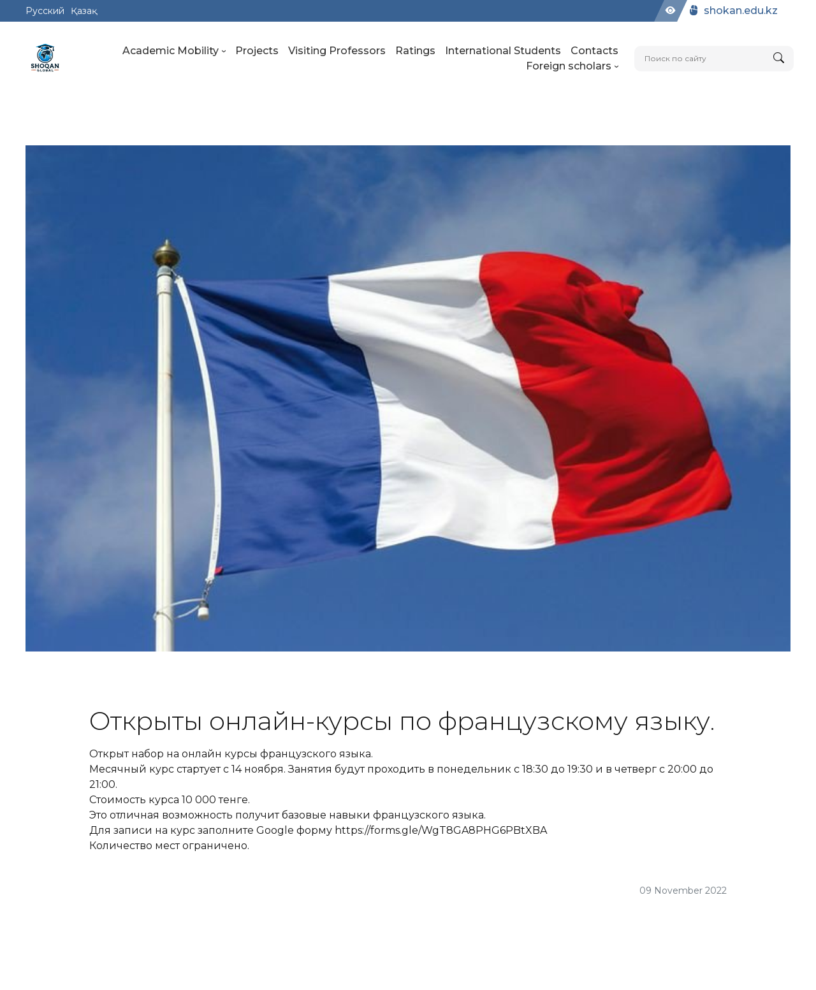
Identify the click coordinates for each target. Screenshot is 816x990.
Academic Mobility (174, 51)
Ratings (415, 51)
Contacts (594, 51)
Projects (257, 51)
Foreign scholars (572, 66)
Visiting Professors (337, 51)
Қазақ (84, 11)
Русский (45, 11)
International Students (503, 51)
